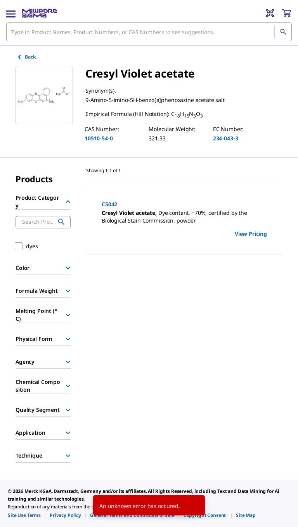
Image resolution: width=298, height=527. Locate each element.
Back (26, 57)
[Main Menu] (11, 13)
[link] (24, 515)
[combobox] (149, 32)
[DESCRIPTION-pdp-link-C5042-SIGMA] (184, 217)
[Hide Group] (67, 201)
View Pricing (251, 233)
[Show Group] (67, 268)
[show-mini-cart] (286, 13)
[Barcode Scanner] (270, 13)
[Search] (282, 32)
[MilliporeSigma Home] (39, 13)
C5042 (109, 204)
